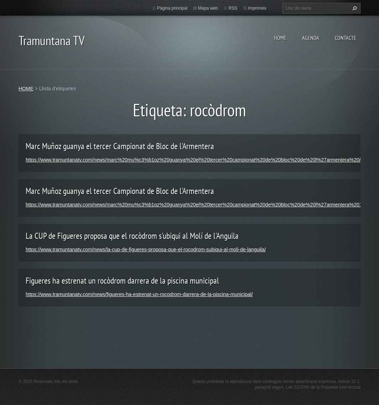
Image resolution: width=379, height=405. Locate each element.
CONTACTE (345, 37)
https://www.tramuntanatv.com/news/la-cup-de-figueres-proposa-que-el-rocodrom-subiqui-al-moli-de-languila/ (146, 249)
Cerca (353, 8)
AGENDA (310, 37)
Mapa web (208, 8)
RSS (232, 8)
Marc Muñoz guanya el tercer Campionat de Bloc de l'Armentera (120, 146)
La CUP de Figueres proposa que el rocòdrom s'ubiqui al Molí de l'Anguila (132, 235)
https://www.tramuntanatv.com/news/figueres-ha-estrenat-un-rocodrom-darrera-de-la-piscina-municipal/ (139, 294)
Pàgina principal (172, 8)
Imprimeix (257, 8)
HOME (280, 37)
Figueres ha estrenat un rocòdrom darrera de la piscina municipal (122, 280)
